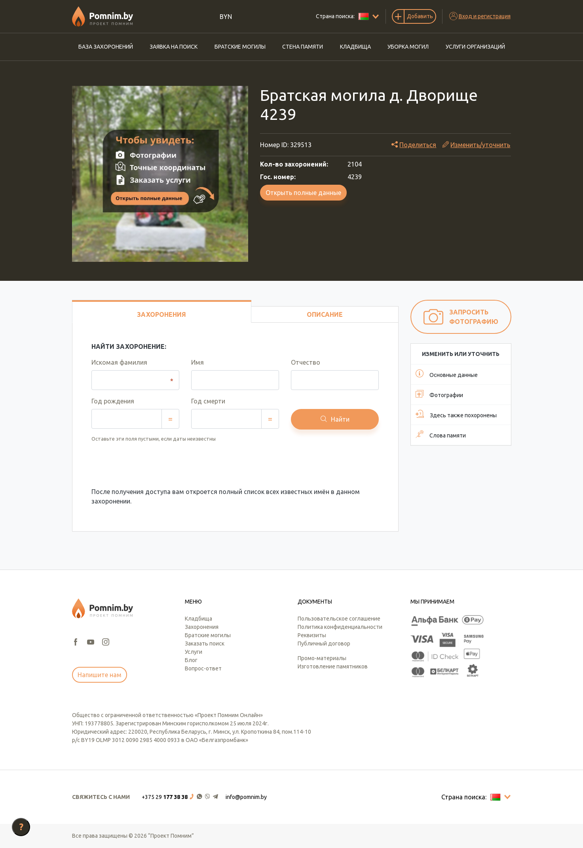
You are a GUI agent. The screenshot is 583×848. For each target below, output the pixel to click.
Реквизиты (312, 635)
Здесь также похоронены (456, 414)
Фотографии (439, 394)
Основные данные (447, 373)
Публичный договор (324, 643)
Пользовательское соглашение (339, 618)
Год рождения (112, 401)
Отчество (305, 362)
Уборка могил (408, 47)
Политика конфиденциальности (340, 627)
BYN (226, 16)
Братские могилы (240, 47)
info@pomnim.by (246, 797)
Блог (191, 660)
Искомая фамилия (119, 362)
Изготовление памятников (333, 666)
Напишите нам (100, 674)
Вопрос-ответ (203, 668)
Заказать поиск (204, 643)
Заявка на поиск (173, 47)
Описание (325, 314)
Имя (197, 362)
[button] (180, 797)
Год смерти (208, 401)
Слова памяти (441, 434)
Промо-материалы (322, 658)
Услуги (193, 652)
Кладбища (355, 47)
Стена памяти (302, 47)
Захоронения (201, 627)
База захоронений (105, 47)
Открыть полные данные (303, 192)
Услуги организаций (475, 47)
